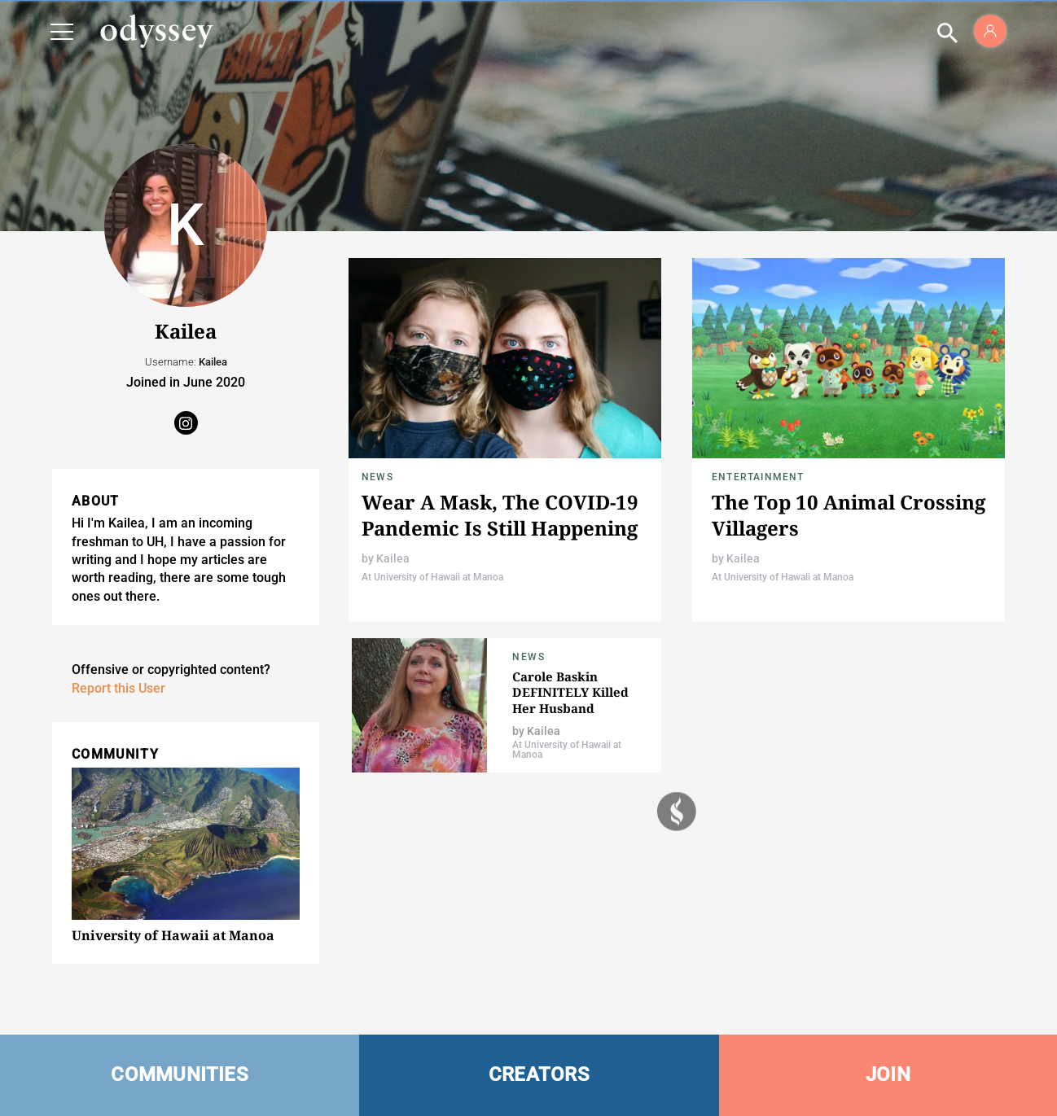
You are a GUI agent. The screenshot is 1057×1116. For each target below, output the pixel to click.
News (377, 477)
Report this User (118, 688)
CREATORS (539, 1074)
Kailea (393, 558)
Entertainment (758, 477)
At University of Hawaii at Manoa (432, 577)
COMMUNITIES (179, 1074)
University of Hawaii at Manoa (173, 935)
